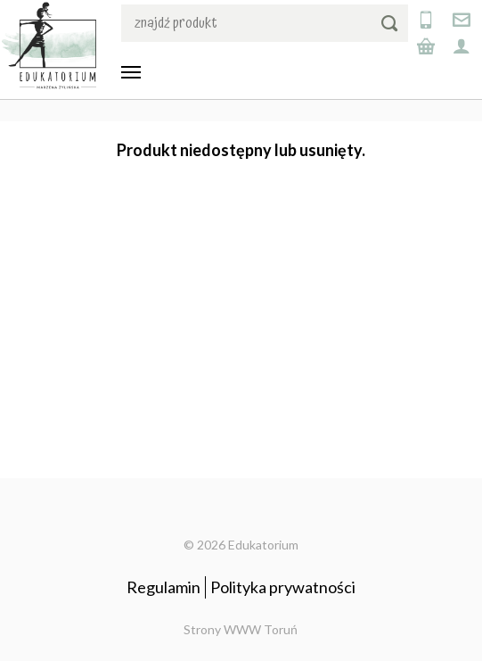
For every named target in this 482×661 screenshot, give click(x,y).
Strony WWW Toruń (241, 629)
